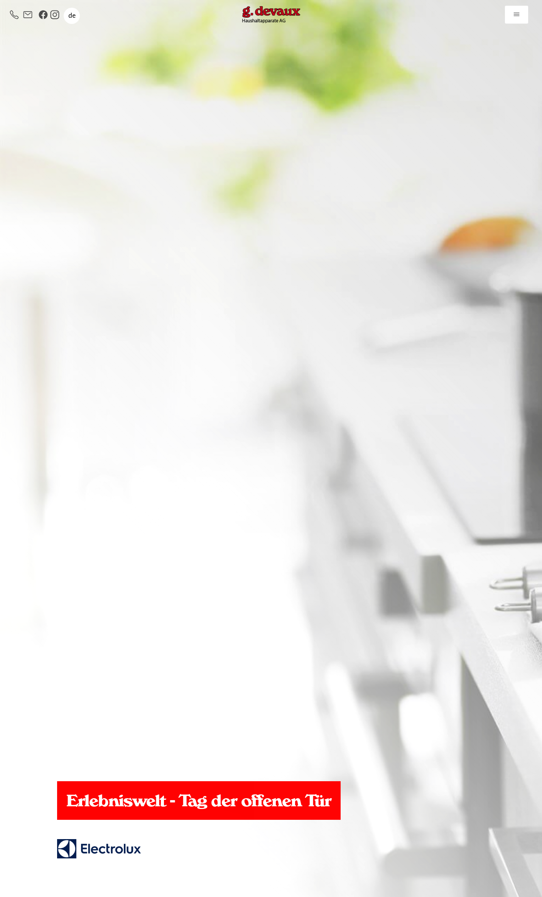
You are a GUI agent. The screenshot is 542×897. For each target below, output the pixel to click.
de (72, 15)
